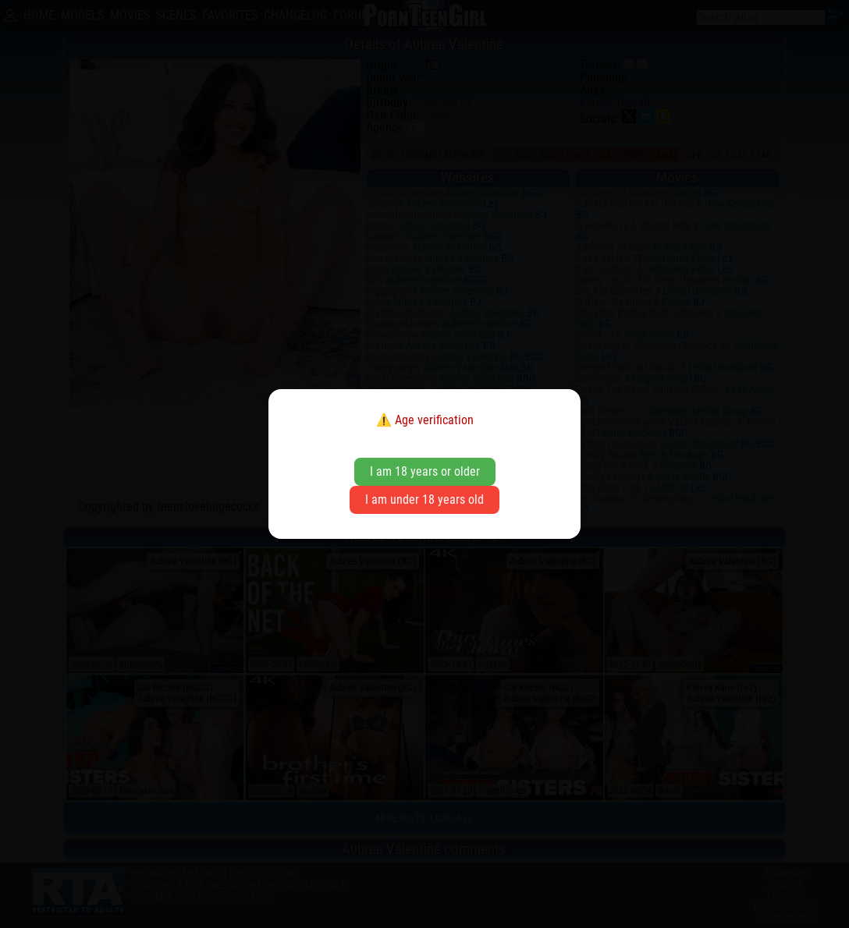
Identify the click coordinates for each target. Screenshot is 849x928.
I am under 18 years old (424, 499)
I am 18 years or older (425, 471)
